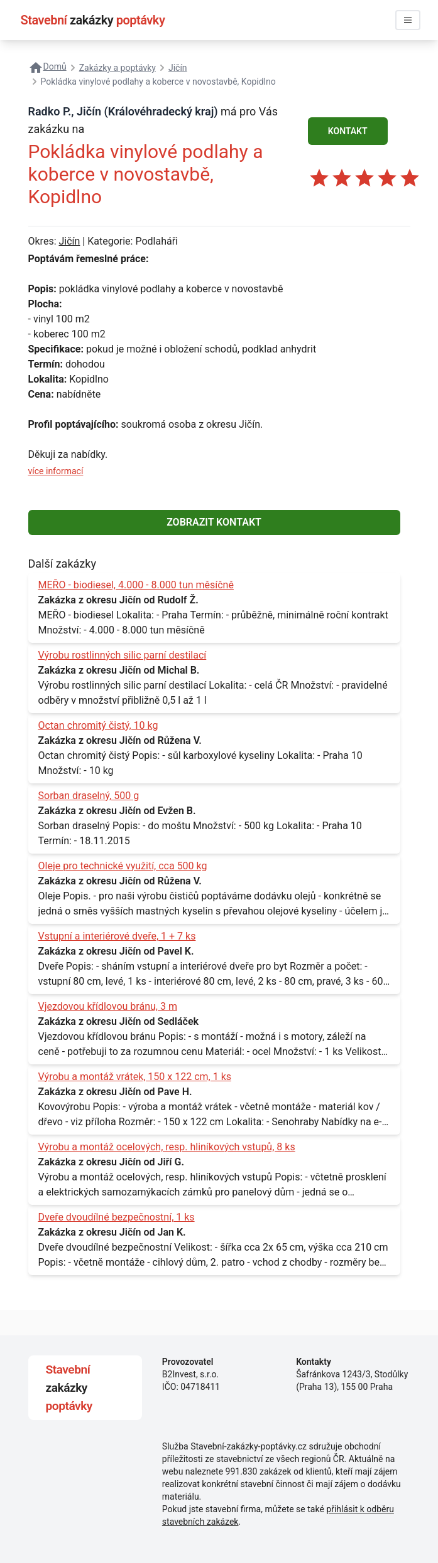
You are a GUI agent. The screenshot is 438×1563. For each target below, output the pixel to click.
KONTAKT (348, 131)
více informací (56, 471)
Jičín (69, 241)
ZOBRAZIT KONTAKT (214, 522)
